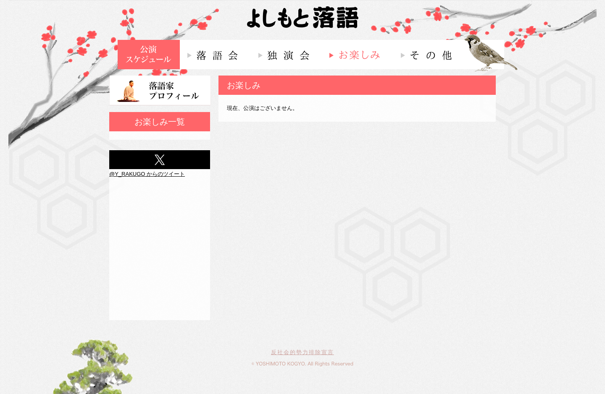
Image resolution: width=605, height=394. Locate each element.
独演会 (286, 54)
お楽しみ (357, 54)
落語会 (215, 54)
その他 (428, 54)
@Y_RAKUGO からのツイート (147, 174)
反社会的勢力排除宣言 (302, 352)
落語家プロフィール (160, 91)
